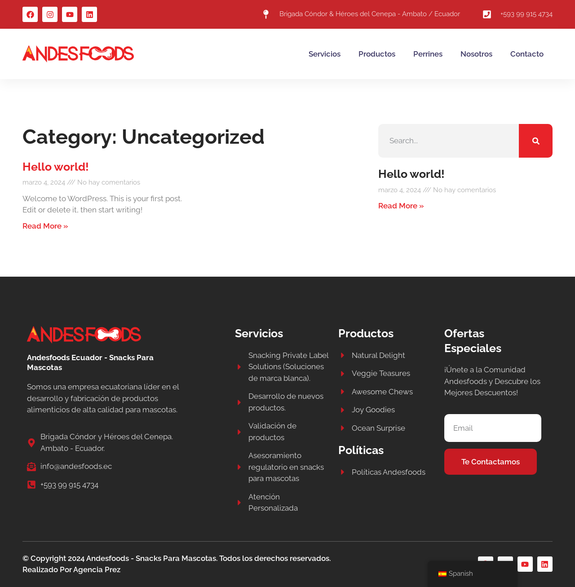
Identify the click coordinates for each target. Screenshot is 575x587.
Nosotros (476, 53)
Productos (376, 53)
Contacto (527, 53)
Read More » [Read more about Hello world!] (45, 225)
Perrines (427, 53)
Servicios (325, 53)
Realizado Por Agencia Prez (71, 569)
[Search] (536, 141)
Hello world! (55, 166)
